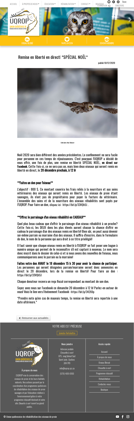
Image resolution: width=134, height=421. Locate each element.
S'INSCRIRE (119, 5)
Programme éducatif (104, 373)
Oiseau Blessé (104, 362)
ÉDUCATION (50, 3)
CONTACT (85, 3)
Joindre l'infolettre (67, 333)
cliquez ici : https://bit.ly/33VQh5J (68, 205)
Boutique (104, 389)
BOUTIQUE (100, 3)
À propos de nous (104, 357)
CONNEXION (103, 5)
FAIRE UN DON (67, 41)
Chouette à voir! (104, 368)
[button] (3, 18)
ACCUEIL (13, 3)
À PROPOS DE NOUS (30, 3)
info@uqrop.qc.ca (67, 368)
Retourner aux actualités (33, 318)
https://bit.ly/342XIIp (82, 292)
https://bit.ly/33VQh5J (29, 275)
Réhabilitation (104, 379)
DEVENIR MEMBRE (107, 41)
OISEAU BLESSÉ (27, 41)
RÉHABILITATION (68, 3)
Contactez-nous (104, 384)
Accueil (104, 351)
